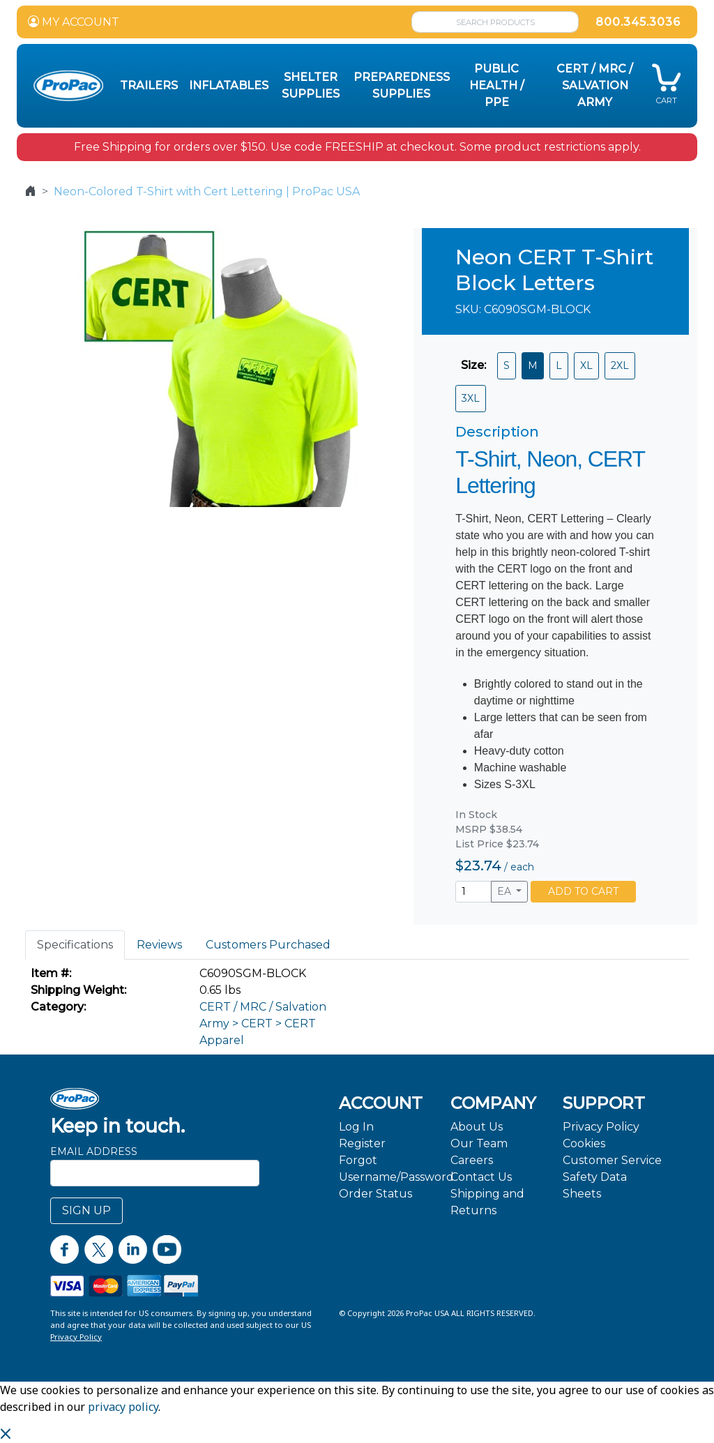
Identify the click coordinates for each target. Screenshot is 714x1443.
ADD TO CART (583, 891)
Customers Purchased (268, 944)
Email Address (93, 1151)
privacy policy (123, 1406)
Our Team (479, 1143)
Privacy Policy (601, 1126)
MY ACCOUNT (73, 22)
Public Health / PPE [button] (496, 85)
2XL (620, 365)
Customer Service (612, 1160)
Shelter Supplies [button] (311, 85)
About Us (476, 1126)
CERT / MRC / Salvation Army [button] (594, 85)
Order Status (375, 1193)
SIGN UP (86, 1210)
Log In (356, 1126)
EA (505, 891)
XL (586, 365)
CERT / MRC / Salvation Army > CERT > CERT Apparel (262, 1023)
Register (362, 1143)
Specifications (75, 944)
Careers (471, 1160)
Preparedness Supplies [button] (402, 85)
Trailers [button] (149, 85)
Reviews (159, 944)
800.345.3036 (638, 22)
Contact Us (481, 1177)
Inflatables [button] (228, 85)
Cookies (584, 1143)
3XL (471, 398)
